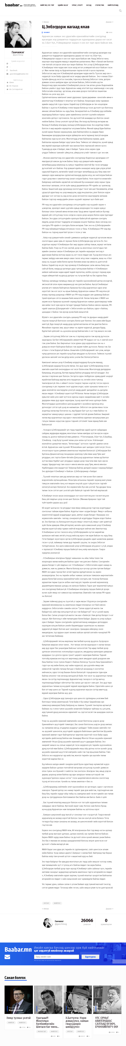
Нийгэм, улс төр (47, 5)
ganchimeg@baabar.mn (17, 74)
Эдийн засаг (63, 5)
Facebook (12, 70)
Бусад (88, 5)
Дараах (109, 22)
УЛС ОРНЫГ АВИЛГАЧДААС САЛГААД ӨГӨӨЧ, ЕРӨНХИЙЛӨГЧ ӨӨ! (106, 1022)
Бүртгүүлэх (90, 956)
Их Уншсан (12, 86)
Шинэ (10, 82)
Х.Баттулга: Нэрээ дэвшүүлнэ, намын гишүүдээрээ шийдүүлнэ (77, 1022)
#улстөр (46, 903)
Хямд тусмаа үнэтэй (19, 1018)
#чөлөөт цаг (42, 1031)
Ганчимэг (47, 32)
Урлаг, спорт (77, 5)
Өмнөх (45, 22)
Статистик (99, 5)
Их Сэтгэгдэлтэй (14, 89)
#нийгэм (11, 1022)
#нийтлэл (57, 903)
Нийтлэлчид (113, 5)
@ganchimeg (18, 55)
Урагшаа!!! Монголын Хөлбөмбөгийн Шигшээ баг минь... (47, 1022)
